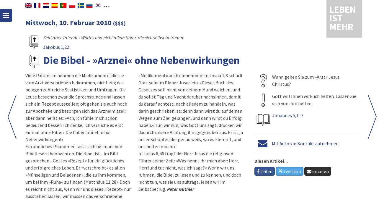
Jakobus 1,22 (56, 47)
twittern (289, 171)
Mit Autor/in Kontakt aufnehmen (305, 143)
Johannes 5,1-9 (287, 115)
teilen (264, 171)
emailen (318, 171)
